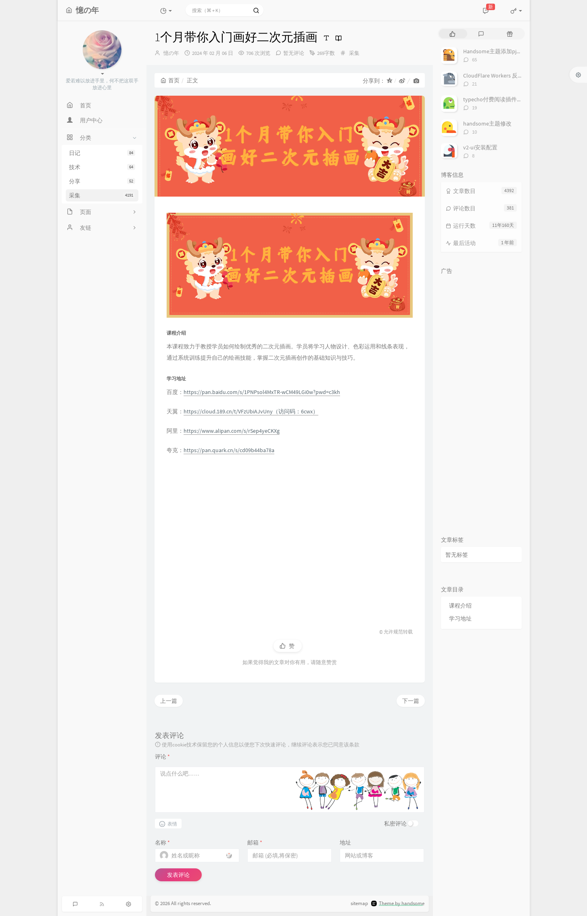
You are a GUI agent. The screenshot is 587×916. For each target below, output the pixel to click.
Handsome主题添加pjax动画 (498, 51)
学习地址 (460, 618)
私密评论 (395, 823)
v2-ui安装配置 (480, 147)
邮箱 (254, 842)
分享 (102, 181)
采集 (102, 195)
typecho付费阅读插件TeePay (499, 99)
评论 (162, 756)
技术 (102, 167)
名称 (162, 842)
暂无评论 (293, 53)
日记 (102, 153)
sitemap (359, 903)
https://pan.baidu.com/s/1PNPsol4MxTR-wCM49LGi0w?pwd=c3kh (262, 392)
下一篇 (410, 700)
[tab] (452, 33)
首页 (170, 80)
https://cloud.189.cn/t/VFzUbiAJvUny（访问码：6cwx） (251, 411)
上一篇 (168, 700)
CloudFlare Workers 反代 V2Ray (501, 75)
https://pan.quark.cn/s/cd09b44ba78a (229, 450)
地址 (345, 842)
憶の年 (171, 53)
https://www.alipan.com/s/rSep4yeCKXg (232, 430)
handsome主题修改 (487, 123)
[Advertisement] (290, 538)
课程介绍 (460, 605)
